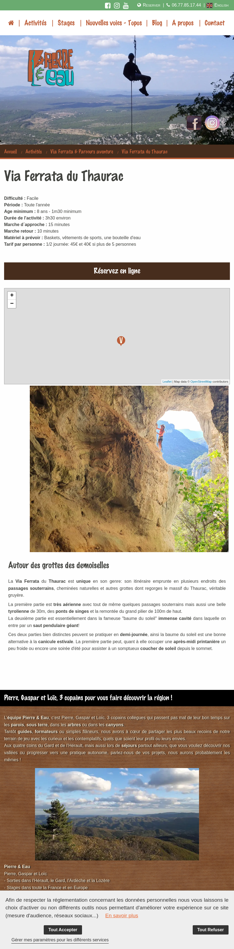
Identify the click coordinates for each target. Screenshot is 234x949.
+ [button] (12, 296)
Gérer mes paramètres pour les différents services (60, 940)
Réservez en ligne (117, 270)
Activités (35, 22)
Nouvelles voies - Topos (114, 22)
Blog (157, 22)
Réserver (148, 5)
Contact (215, 22)
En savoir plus (121, 915)
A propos (183, 22)
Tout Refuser (210, 929)
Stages (66, 22)
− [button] (12, 304)
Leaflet (167, 381)
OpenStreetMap (201, 381)
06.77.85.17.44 (183, 5)
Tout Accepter (62, 929)
